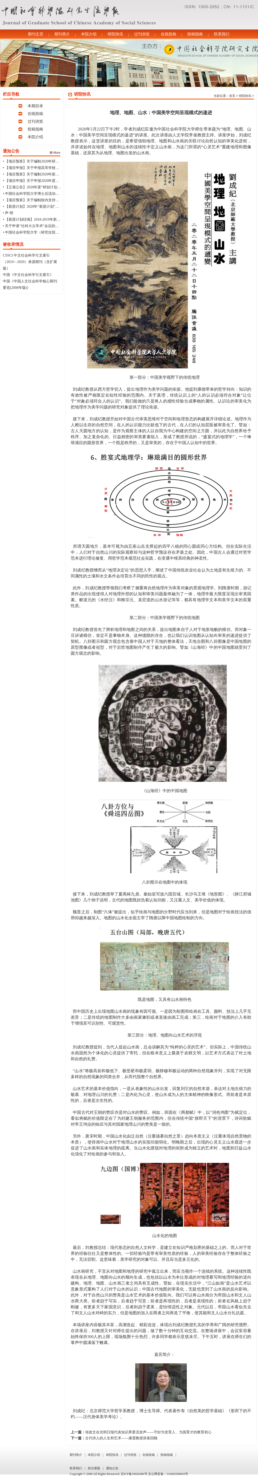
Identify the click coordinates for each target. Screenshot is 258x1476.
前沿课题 (94, 1468)
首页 (232, 96)
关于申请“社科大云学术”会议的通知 (33, 226)
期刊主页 (35, 34)
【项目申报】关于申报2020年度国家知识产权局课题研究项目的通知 (59, 181)
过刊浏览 (142, 34)
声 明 (9, 213)
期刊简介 (62, 34)
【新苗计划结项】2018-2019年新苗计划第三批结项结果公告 (52, 219)
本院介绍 (88, 34)
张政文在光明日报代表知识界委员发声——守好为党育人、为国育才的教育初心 (148, 1432)
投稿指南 (195, 34)
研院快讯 (115, 34)
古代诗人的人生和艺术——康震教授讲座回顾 (121, 1438)
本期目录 (35, 106)
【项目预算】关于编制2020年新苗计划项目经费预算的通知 (52, 174)
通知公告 (112, 1468)
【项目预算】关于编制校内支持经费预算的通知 (43, 200)
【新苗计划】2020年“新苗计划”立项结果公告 (41, 206)
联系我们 (221, 34)
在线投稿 (168, 34)
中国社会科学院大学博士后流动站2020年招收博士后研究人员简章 (57, 194)
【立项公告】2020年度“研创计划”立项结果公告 (42, 187)
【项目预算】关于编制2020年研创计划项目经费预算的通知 (52, 161)
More (55, 152)
